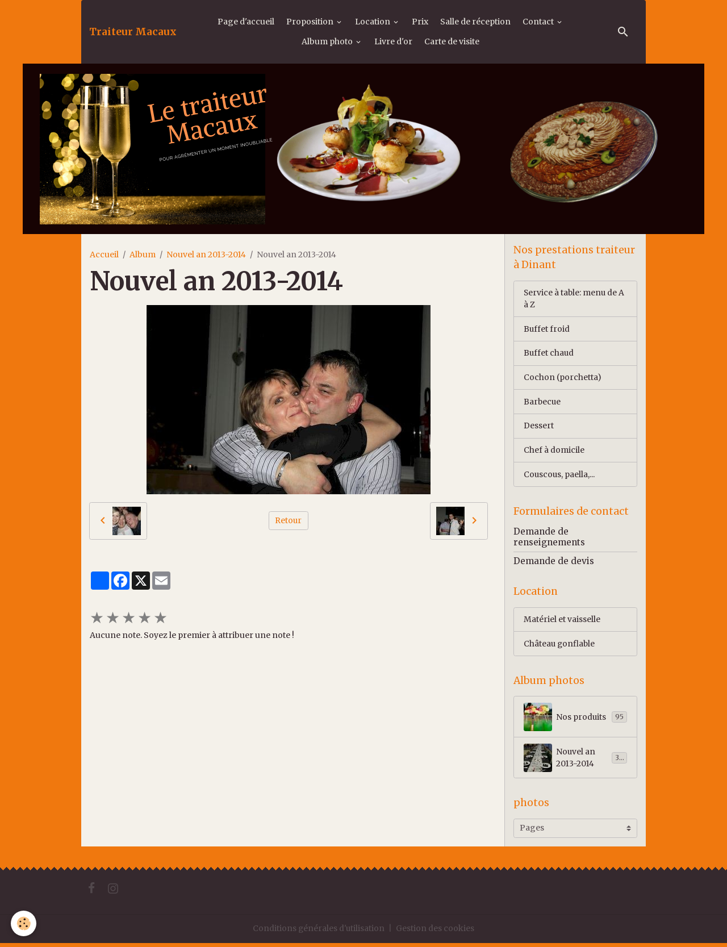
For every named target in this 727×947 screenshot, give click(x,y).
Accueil (104, 254)
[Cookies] (24, 923)
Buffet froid (547, 329)
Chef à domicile (554, 452)
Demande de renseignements (549, 539)
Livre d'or (393, 41)
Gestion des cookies (435, 932)
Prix (420, 21)
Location (373, 21)
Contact (539, 21)
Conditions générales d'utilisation (318, 932)
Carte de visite (451, 41)
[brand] (133, 31)
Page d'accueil (246, 21)
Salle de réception (475, 21)
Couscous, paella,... (560, 476)
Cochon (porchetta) (562, 378)
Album (142, 254)
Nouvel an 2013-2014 (206, 254)
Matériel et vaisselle (562, 622)
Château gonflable (560, 646)
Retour (288, 520)
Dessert (539, 427)
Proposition (310, 21)
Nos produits (575, 720)
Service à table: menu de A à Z (575, 299)
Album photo (328, 41)
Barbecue (543, 403)
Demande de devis (553, 563)
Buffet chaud (549, 354)
